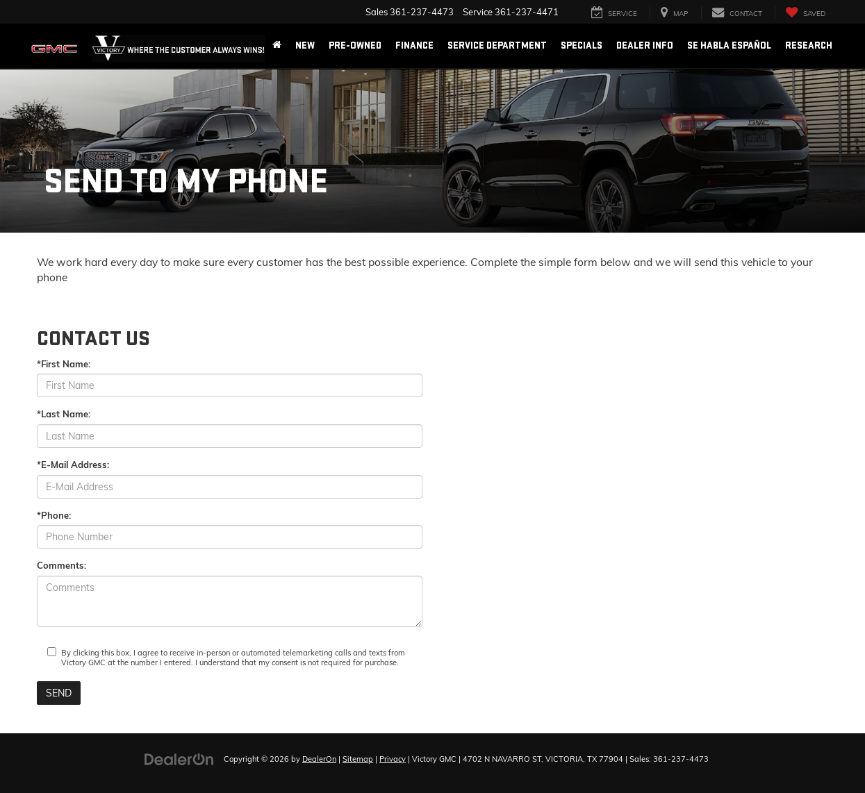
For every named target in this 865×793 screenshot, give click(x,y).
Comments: (61, 565)
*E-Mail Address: (73, 464)
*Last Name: (63, 413)
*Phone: (54, 515)
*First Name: (63, 363)
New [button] (305, 45)
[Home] (276, 46)
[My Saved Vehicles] (805, 12)
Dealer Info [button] (644, 45)
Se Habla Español (729, 45)
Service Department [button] (497, 45)
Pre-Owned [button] (355, 45)
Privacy (392, 759)
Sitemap (358, 759)
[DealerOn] (179, 758)
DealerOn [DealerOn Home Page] (319, 759)
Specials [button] (581, 45)
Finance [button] (414, 45)
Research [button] (808, 45)
